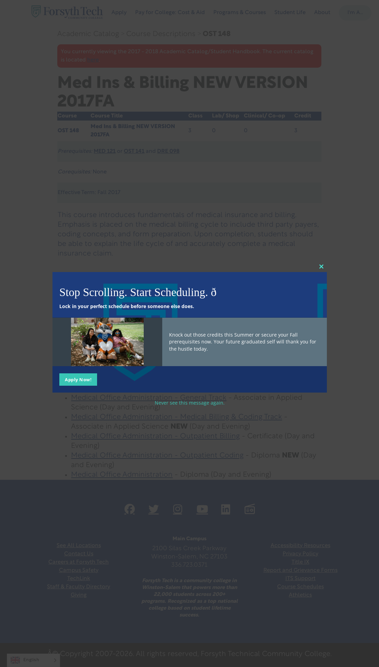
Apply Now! (78, 379)
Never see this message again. (190, 402)
